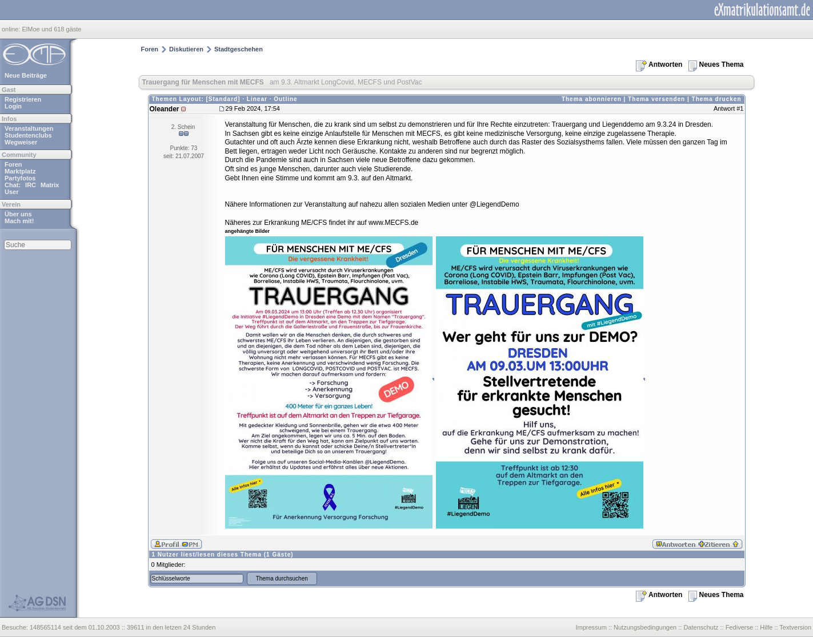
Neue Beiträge (26, 75)
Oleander (164, 109)
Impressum (590, 627)
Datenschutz (700, 627)
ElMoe (30, 29)
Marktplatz (20, 171)
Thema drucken (717, 99)
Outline (285, 99)
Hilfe (766, 627)
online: (12, 29)
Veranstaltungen (29, 128)
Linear (257, 99)
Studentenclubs (28, 135)
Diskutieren (186, 49)
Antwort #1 (729, 108)
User (11, 191)
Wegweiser (21, 142)
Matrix (50, 185)
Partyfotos (20, 178)
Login (13, 106)
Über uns (18, 214)
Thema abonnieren (592, 99)
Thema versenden (656, 99)
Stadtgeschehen (238, 49)
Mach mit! (19, 220)
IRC (30, 185)
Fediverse (739, 627)
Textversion (795, 627)
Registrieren (23, 99)
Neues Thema (715, 64)
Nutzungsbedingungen (645, 627)
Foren (13, 164)
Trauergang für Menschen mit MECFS (203, 82)
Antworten (659, 64)
